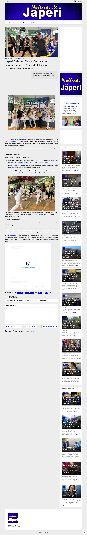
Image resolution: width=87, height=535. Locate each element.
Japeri (11, 58)
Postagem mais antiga (50, 326)
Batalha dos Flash (43, 162)
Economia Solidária (45, 228)
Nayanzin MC (21, 165)
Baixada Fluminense (20, 58)
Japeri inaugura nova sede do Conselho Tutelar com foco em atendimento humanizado (71, 105)
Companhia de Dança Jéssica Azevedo (27, 162)
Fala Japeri (25, 22)
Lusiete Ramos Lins (15, 235)
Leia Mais (76, 170)
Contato (33, 22)
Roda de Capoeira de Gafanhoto (16, 172)
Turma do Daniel (12, 162)
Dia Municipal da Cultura (16, 141)
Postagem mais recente (13, 326)
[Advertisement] (17, 81)
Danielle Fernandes (52, 160)
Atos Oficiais (17, 22)
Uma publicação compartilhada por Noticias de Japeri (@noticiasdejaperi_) (28, 286)
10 (64, 365)
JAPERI (7, 139)
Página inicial (31, 326)
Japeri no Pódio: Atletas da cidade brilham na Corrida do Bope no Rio (71, 348)
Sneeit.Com (46, 532)
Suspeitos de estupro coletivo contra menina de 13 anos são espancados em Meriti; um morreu (70, 469)
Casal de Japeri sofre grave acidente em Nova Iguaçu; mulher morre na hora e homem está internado (71, 399)
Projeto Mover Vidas (40, 172)
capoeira (49, 148)
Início (8, 22)
